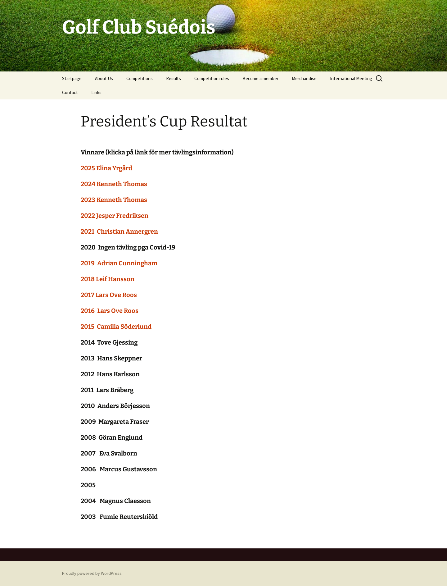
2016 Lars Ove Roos (109, 310)
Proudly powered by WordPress (92, 573)
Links (96, 92)
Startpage (72, 78)
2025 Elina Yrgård (106, 168)
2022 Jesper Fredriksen (114, 215)
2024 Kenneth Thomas (114, 184)
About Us (104, 78)
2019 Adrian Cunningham (119, 263)
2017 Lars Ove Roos (109, 295)
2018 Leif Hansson (107, 279)
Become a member (260, 78)
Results (173, 78)
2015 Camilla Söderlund (116, 326)
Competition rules (211, 78)
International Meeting (351, 78)
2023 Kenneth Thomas (114, 200)
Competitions (139, 78)
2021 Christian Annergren (119, 231)
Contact (70, 92)
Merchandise (304, 78)
